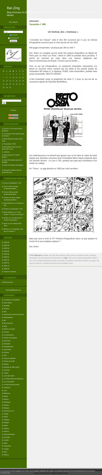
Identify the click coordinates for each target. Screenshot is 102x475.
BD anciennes (8, 282)
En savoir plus (5, 473)
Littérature (7, 387)
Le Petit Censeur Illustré (11, 384)
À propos (13, 110)
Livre (5, 390)
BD (5, 320)
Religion (6, 422)
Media (6, 396)
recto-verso (72, 258)
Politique (6, 419)
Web (5, 452)
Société (6, 440)
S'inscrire (14, 35)
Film (5, 355)
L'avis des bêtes (9, 376)
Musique (6, 408)
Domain (6, 197)
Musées (6, 405)
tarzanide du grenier (81, 261)
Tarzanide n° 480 (37, 24)
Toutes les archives (10, 271)
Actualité (6, 305)
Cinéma (6, 332)
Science (6, 431)
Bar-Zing (13, 8)
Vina (5, 183)
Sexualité (7, 437)
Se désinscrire (13, 38)
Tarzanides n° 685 (9, 144)
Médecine (7, 393)
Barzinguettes (8, 317)
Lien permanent (43, 258)
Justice (6, 373)
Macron (6, 454)
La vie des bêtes (9, 381)
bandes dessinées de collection (63, 261)
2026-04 (6, 248)
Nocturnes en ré (9, 411)
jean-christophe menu (65, 263)
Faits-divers (7, 349)
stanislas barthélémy (44, 261)
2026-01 (6, 257)
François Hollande (10, 358)
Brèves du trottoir (9, 329)
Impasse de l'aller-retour (11, 367)
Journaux (7, 370)
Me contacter (13, 22)
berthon (6, 209)
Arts (5, 311)
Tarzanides (7, 446)
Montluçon (7, 402)
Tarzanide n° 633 (17, 209)
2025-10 (6, 266)
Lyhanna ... (7, 152)
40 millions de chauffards (12, 300)
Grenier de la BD (9, 361)
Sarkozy (6, 428)
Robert (6, 229)
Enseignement (8, 346)
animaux (6, 308)
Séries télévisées (9, 434)
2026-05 (6, 245)
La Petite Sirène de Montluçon (13, 378)
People (6, 414)
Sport (5, 443)
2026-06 (6, 242)
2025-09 (6, 268)
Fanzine (6, 352)
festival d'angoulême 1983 (86, 258)
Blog (5, 326)
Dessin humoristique (10, 338)
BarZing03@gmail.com (13, 290)
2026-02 (6, 254)
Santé (6, 425)
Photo (6, 416)
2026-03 (6, 251)
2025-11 (6, 263)
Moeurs (6, 399)
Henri (5, 223)
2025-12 (6, 260)
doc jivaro (92, 261)
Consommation (9, 335)
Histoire (6, 364)
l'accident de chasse (50, 263)
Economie (7, 340)
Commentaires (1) (56, 258)
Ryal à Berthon (8, 203)
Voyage (6, 449)
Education (7, 343)
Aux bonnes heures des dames (14, 314)
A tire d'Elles (8, 303)
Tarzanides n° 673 (15, 183)
